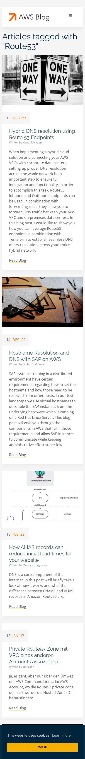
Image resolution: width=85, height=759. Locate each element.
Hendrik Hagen (32, 142)
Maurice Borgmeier (35, 565)
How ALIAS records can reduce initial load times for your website (40, 553)
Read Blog (17, 260)
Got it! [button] (42, 747)
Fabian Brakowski (34, 364)
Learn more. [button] (62, 735)
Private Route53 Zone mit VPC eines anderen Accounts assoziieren (38, 655)
